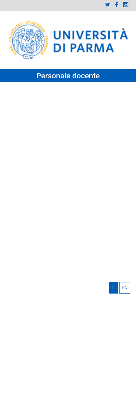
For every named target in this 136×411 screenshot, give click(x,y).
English (124, 287)
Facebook (116, 4)
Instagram (125, 4)
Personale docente (68, 75)
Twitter (107, 4)
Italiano (113, 287)
